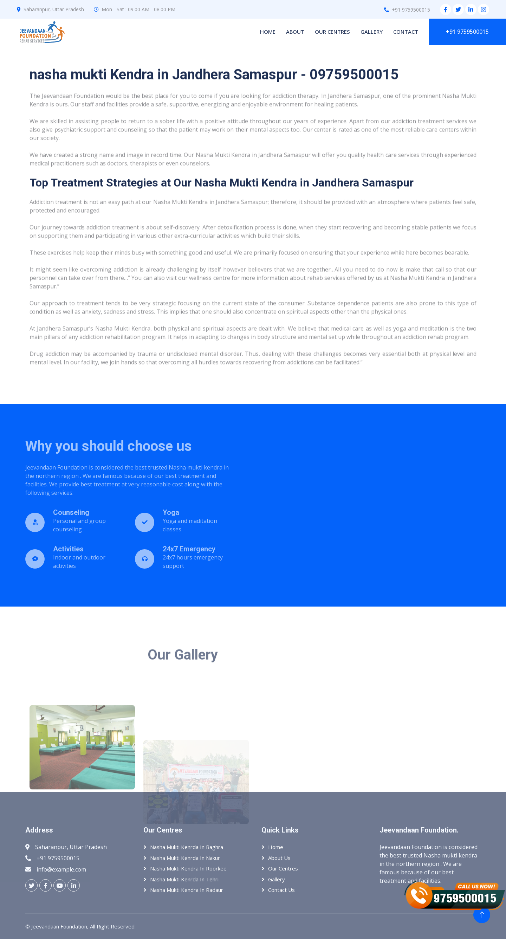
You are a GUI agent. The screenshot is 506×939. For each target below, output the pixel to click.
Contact (405, 31)
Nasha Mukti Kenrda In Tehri (184, 879)
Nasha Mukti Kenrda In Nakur (185, 857)
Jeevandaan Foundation (59, 926)
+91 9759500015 (467, 31)
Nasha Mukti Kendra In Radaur (186, 889)
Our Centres (332, 31)
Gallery (372, 31)
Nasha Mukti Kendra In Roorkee (188, 868)
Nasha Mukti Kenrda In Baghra (186, 846)
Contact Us (281, 889)
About (295, 31)
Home (267, 31)
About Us (279, 857)
